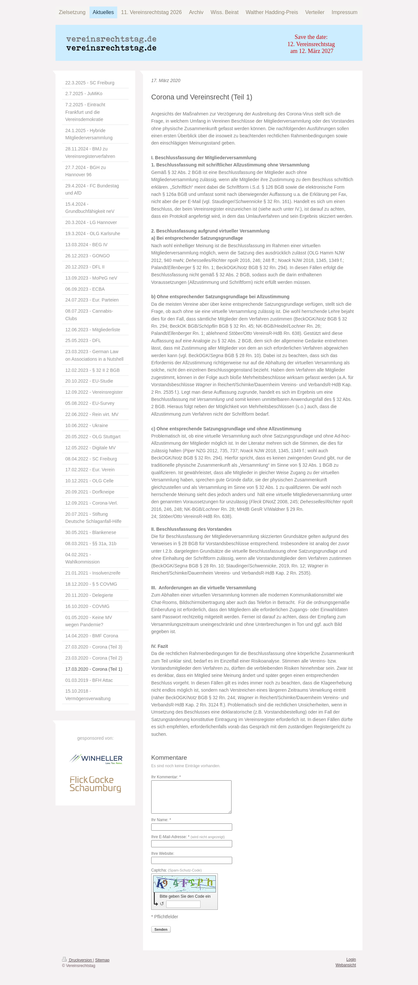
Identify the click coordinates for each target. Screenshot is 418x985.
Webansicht (346, 965)
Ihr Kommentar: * (166, 777)
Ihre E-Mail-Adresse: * (188, 837)
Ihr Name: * (161, 820)
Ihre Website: (162, 853)
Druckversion (77, 960)
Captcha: (176, 870)
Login (351, 959)
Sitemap (102, 960)
